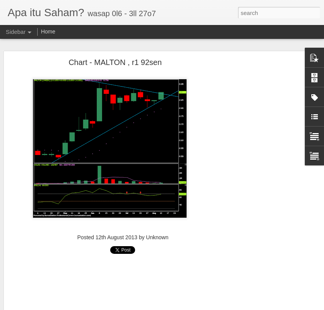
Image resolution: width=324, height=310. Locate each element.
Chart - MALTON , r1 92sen (115, 62)
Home (48, 31)
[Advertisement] (258, 183)
